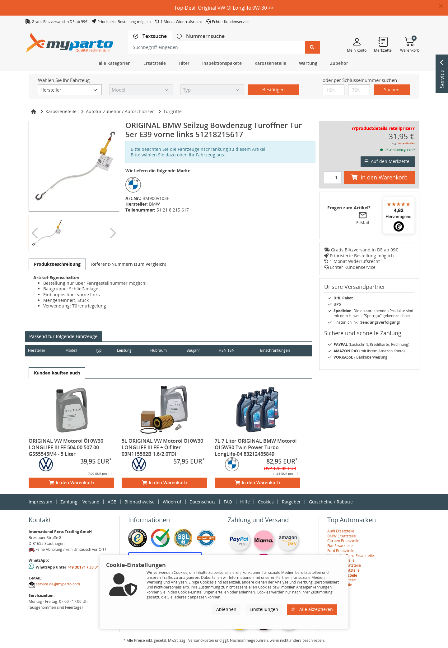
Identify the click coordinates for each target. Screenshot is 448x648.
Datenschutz (202, 502)
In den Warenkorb (71, 482)
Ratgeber (291, 502)
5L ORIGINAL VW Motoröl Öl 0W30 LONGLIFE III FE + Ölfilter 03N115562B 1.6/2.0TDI (162, 447)
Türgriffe (172, 111)
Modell (73, 350)
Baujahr (201, 350)
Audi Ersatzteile (340, 531)
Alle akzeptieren (312, 609)
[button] (443, 6)
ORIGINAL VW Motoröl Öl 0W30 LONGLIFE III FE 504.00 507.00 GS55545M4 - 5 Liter (66, 447)
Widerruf (172, 502)
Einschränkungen (272, 350)
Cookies (266, 502)
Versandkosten (406, 143)
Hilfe (245, 502)
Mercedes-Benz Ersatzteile (350, 555)
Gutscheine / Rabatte (331, 502)
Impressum (40, 502)
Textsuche (154, 36)
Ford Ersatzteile (340, 550)
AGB (112, 502)
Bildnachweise (139, 502)
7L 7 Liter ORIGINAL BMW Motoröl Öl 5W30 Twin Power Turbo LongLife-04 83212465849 (255, 447)
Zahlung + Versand (80, 502)
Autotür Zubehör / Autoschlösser (120, 111)
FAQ (228, 502)
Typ (101, 350)
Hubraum (164, 350)
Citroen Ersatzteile (343, 540)
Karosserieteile (61, 111)
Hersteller (36, 350)
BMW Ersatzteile (341, 536)
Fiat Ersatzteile (340, 545)
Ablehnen (226, 609)
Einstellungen (264, 609)
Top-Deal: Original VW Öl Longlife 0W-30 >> (224, 7)
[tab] (150, 36)
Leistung (128, 350)
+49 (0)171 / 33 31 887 (86, 567)
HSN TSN (236, 350)
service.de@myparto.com (58, 584)
